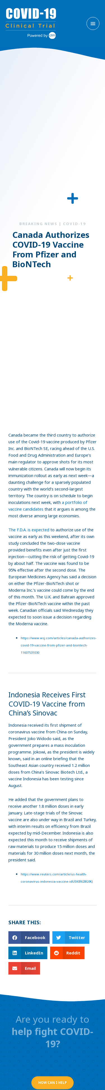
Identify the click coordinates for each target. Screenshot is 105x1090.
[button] (29, 937)
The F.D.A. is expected (28, 529)
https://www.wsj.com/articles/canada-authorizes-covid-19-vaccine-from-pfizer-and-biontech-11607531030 (59, 645)
